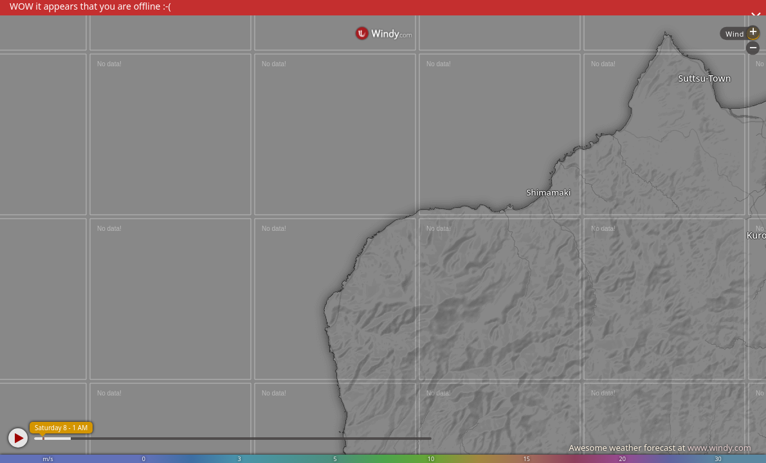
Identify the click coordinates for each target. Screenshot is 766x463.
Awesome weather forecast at (660, 447)
